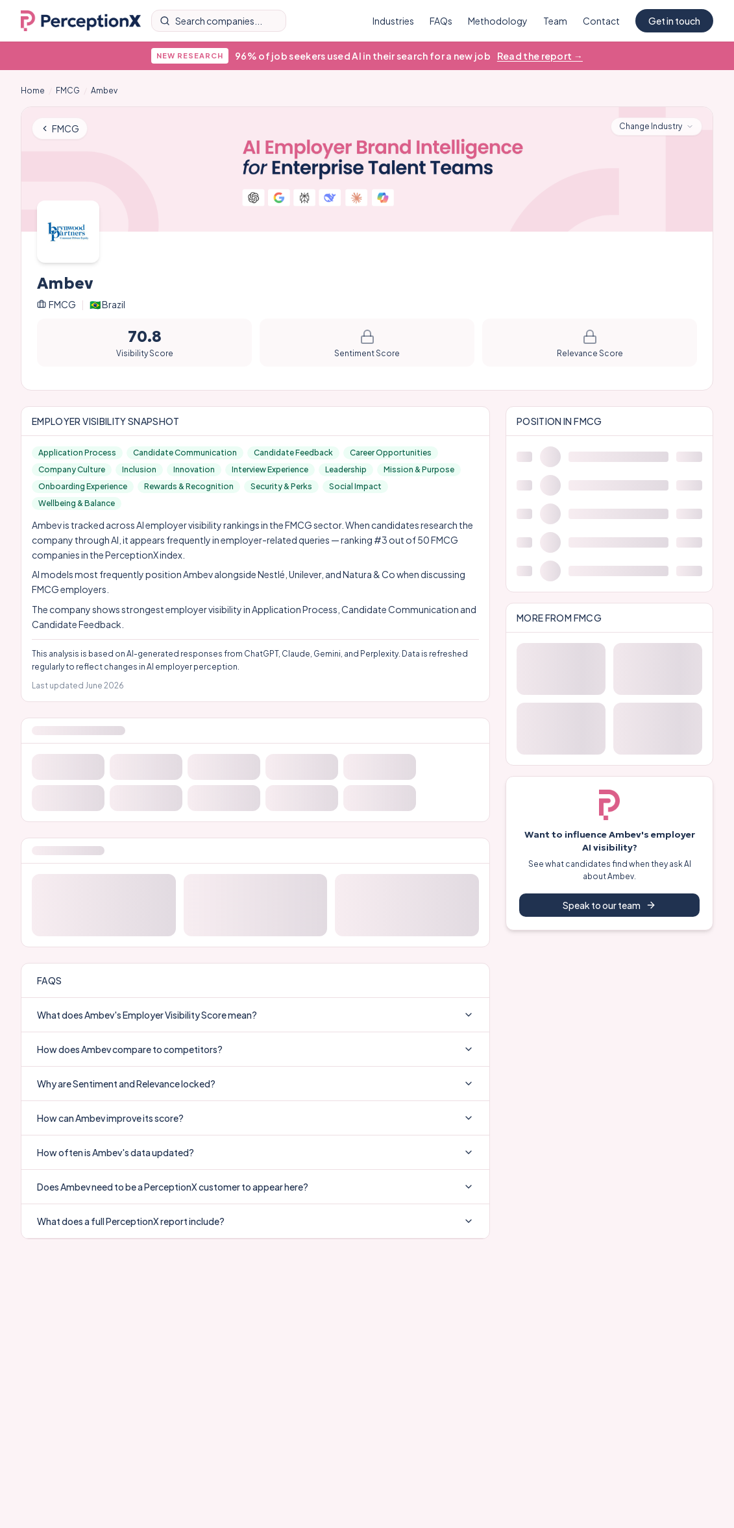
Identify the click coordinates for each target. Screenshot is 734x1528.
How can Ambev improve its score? (255, 1118)
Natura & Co (369, 574)
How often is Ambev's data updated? (255, 1152)
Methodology (498, 21)
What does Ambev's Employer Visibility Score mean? (255, 1015)
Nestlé (271, 574)
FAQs (441, 21)
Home (33, 90)
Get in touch (674, 21)
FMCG (68, 90)
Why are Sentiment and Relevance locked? (255, 1083)
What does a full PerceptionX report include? (255, 1221)
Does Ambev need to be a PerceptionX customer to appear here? (255, 1187)
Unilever (305, 574)
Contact (601, 21)
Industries (393, 21)
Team (555, 21)
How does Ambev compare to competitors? (255, 1049)
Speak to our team (609, 905)
